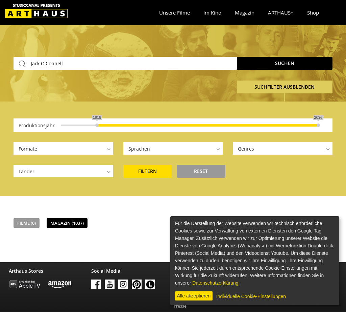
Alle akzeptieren (194, 295)
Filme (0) (26, 223)
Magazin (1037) (67, 223)
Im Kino (212, 12)
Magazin (244, 12)
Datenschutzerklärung (215, 283)
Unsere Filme (174, 12)
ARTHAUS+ (281, 12)
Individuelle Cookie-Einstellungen (251, 296)
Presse (180, 306)
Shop (313, 12)
